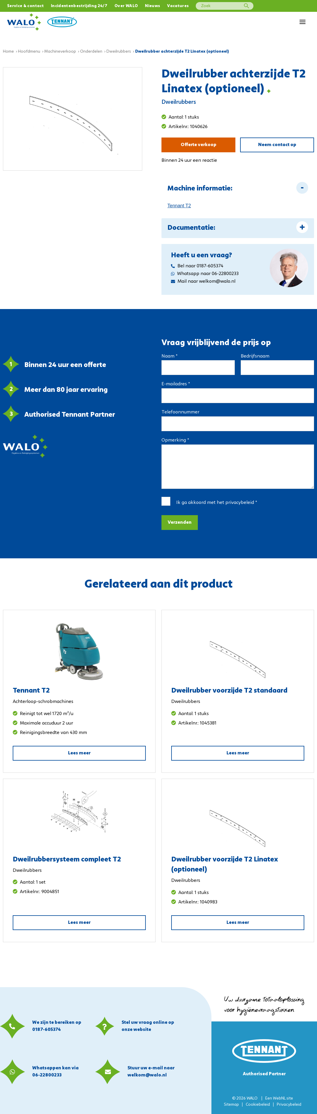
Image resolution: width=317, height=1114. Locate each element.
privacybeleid (239, 502)
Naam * (169, 356)
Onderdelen (91, 51)
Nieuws (152, 6)
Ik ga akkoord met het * (216, 502)
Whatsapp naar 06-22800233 (205, 273)
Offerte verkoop (198, 145)
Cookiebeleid (258, 1104)
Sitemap (231, 1104)
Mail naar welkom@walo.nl (203, 281)
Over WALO (126, 6)
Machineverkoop (60, 51)
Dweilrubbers (118, 51)
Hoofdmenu (29, 51)
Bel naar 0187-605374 (197, 266)
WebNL (279, 1098)
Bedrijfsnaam (255, 356)
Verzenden (180, 522)
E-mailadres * (175, 384)
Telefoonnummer (180, 412)
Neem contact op (277, 145)
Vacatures (178, 6)
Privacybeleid (289, 1104)
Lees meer (79, 753)
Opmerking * (175, 440)
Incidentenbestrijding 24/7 (79, 6)
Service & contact (25, 6)
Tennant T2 (179, 205)
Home (8, 51)
